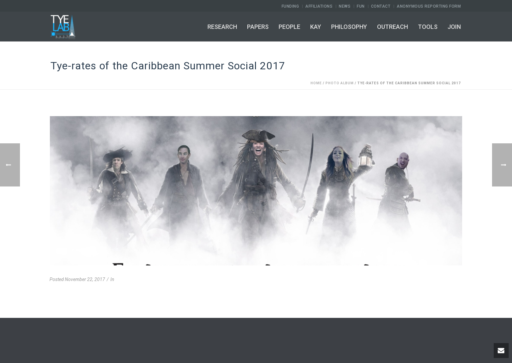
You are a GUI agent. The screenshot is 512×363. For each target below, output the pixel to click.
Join (454, 26)
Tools (428, 26)
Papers (258, 26)
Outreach (392, 26)
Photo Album (339, 83)
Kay (315, 26)
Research (222, 26)
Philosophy (349, 26)
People (289, 26)
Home (316, 83)
